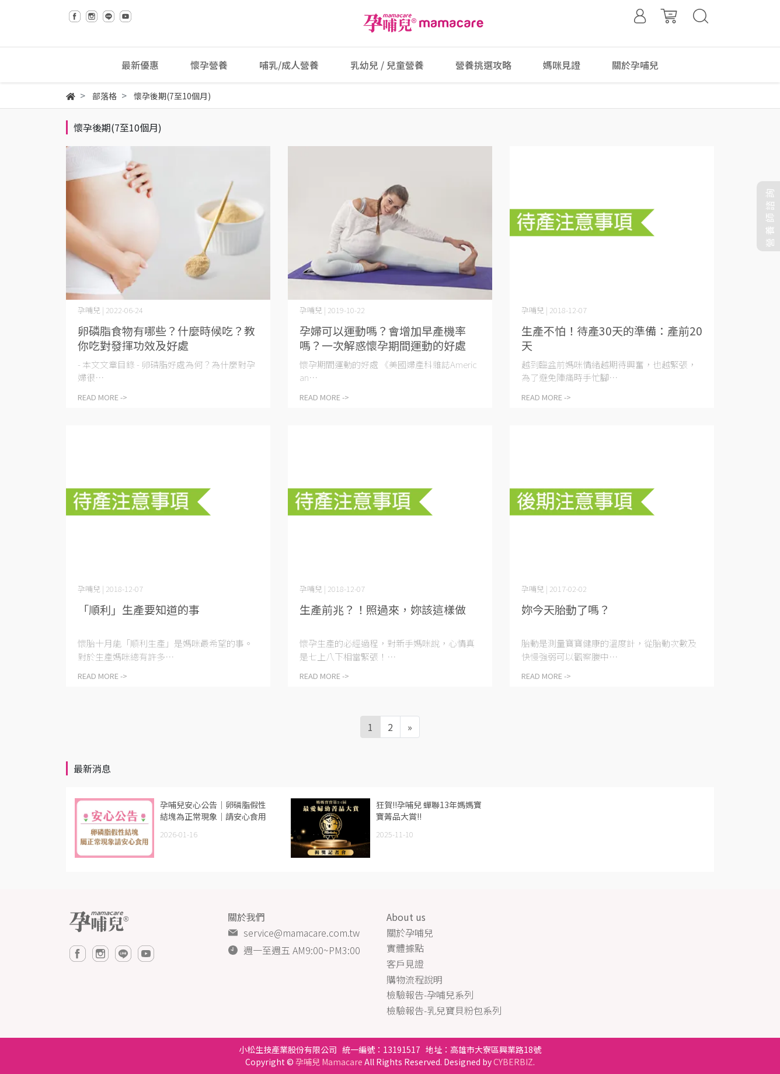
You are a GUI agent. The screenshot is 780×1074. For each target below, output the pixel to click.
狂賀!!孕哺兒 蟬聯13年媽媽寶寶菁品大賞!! (429, 810)
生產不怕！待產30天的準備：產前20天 (611, 337)
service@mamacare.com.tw (301, 933)
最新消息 (92, 768)
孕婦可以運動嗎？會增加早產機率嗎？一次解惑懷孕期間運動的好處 (383, 337)
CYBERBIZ (513, 1062)
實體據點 (405, 948)
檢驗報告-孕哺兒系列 (429, 995)
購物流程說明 (414, 979)
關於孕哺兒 (409, 933)
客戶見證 (405, 964)
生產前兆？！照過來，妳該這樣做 (383, 609)
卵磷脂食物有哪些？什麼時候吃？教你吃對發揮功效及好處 (166, 337)
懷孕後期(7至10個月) (118, 127)
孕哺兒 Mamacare (329, 1062)
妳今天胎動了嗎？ (565, 609)
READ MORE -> (102, 397)
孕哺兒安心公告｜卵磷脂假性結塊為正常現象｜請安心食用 (213, 810)
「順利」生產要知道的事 (139, 609)
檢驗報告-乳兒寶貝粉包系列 (444, 1010)
